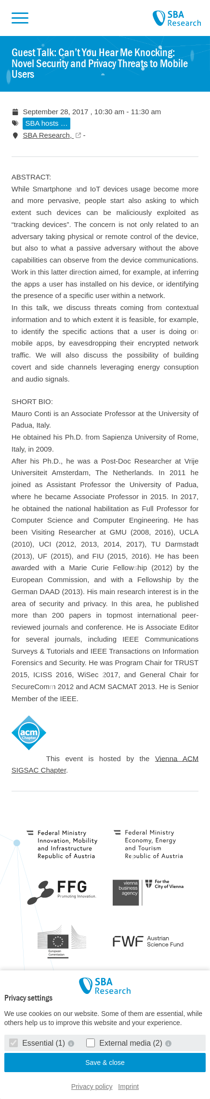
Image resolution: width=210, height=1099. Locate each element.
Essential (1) (38, 1043)
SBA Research (177, 19)
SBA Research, (48, 135)
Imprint (128, 1086)
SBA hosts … (46, 123)
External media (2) (125, 1043)
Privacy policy (92, 1086)
